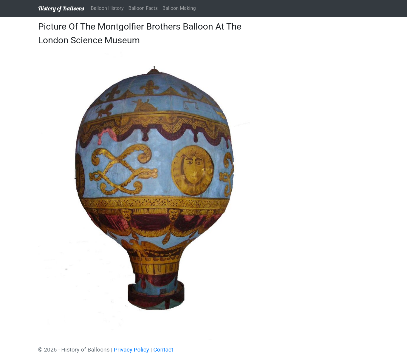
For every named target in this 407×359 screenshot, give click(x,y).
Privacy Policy (131, 349)
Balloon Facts (143, 8)
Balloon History (107, 8)
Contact (163, 349)
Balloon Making (179, 8)
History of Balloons (61, 8)
